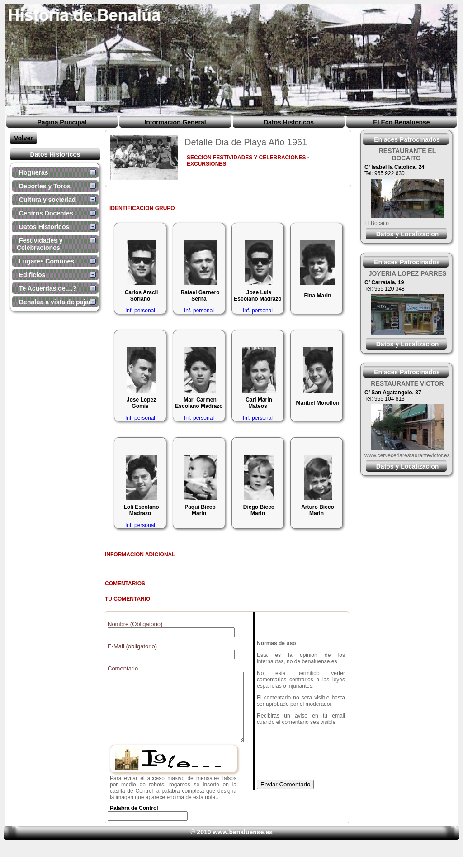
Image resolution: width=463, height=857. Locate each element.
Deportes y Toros (45, 186)
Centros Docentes (46, 213)
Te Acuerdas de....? (47, 288)
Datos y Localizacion (407, 234)
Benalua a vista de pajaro (57, 302)
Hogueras (33, 172)
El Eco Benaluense (401, 122)
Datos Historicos (289, 122)
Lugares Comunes (46, 261)
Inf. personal (140, 310)
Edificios (32, 274)
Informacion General (175, 122)
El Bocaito (376, 223)
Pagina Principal (62, 122)
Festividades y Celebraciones (40, 244)
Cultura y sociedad (47, 199)
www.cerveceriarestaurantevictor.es (407, 455)
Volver (23, 138)
